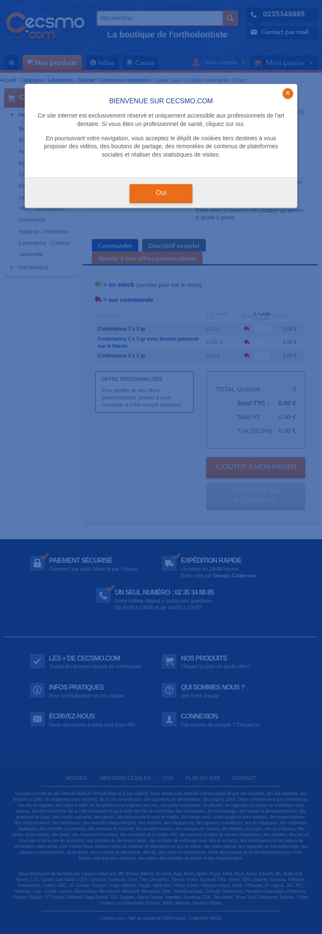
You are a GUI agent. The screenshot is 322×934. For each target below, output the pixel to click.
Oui (161, 192)
